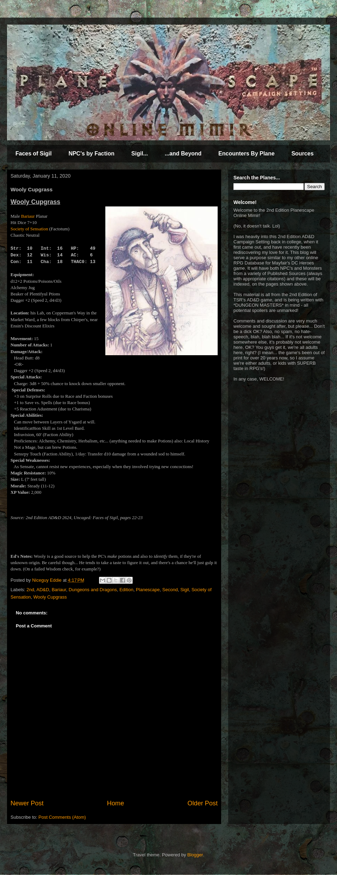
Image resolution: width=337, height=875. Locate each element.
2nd (30, 589)
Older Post (202, 803)
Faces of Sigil (33, 154)
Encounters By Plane (246, 154)
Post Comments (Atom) (62, 817)
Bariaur (28, 216)
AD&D (43, 589)
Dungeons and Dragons (93, 589)
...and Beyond (183, 154)
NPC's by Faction (91, 154)
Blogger (195, 854)
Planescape (148, 589)
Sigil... (139, 154)
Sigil (184, 589)
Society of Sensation (29, 228)
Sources (302, 154)
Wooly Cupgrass (50, 597)
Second (170, 589)
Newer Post (27, 803)
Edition (126, 589)
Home (115, 803)
